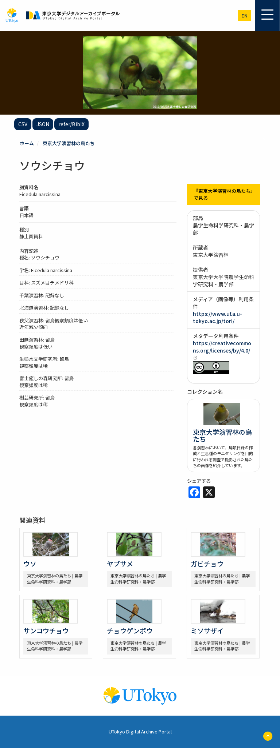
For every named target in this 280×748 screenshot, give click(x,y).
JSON (42, 124)
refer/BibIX (71, 124)
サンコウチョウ (46, 630)
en (244, 15)
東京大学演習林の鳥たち (69, 143)
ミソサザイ (207, 630)
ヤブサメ (120, 563)
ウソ (29, 563)
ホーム (27, 143)
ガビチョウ (207, 563)
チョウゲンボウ (130, 630)
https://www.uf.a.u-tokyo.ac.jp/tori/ (217, 317)
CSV (22, 124)
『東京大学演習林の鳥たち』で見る (223, 194)
